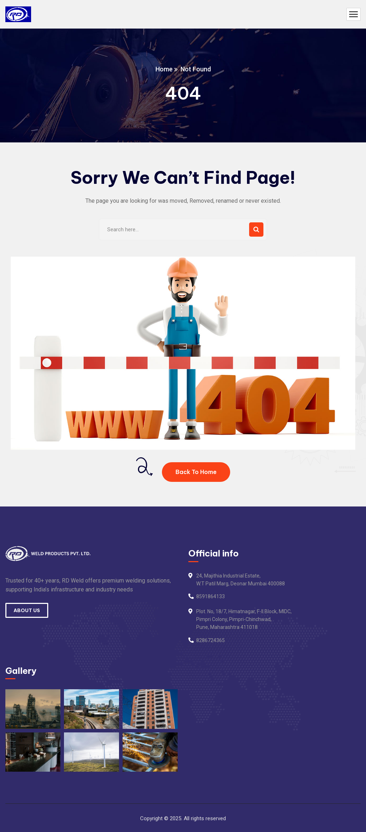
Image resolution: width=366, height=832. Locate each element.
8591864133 (210, 596)
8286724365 (210, 640)
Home (164, 69)
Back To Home (196, 471)
